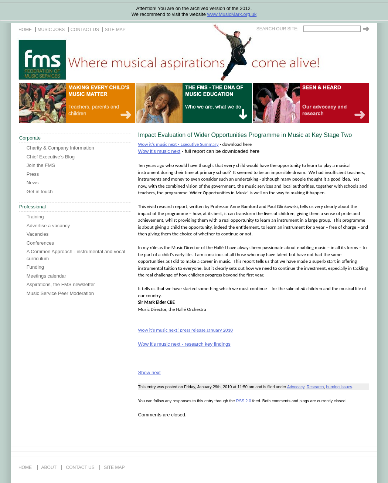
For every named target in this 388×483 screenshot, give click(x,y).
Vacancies (38, 234)
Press (33, 174)
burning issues (339, 387)
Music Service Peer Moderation (60, 293)
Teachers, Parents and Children (101, 103)
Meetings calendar (46, 276)
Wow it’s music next (159, 151)
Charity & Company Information (60, 148)
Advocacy (295, 387)
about (49, 467)
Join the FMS (41, 165)
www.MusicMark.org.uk (232, 14)
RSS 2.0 (243, 401)
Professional (32, 206)
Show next (149, 372)
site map (115, 29)
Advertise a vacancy (48, 225)
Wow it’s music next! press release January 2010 (185, 330)
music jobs (51, 29)
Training (35, 216)
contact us (85, 29)
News (33, 182)
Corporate (30, 138)
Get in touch (40, 191)
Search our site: (277, 28)
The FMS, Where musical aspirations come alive (201, 60)
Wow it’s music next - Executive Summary (178, 144)
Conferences (40, 243)
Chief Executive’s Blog (51, 157)
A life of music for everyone (335, 103)
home (25, 29)
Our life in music (217, 103)
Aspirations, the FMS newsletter (61, 284)
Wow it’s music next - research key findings (184, 344)
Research (315, 387)
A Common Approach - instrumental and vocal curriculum (76, 255)
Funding (35, 267)
